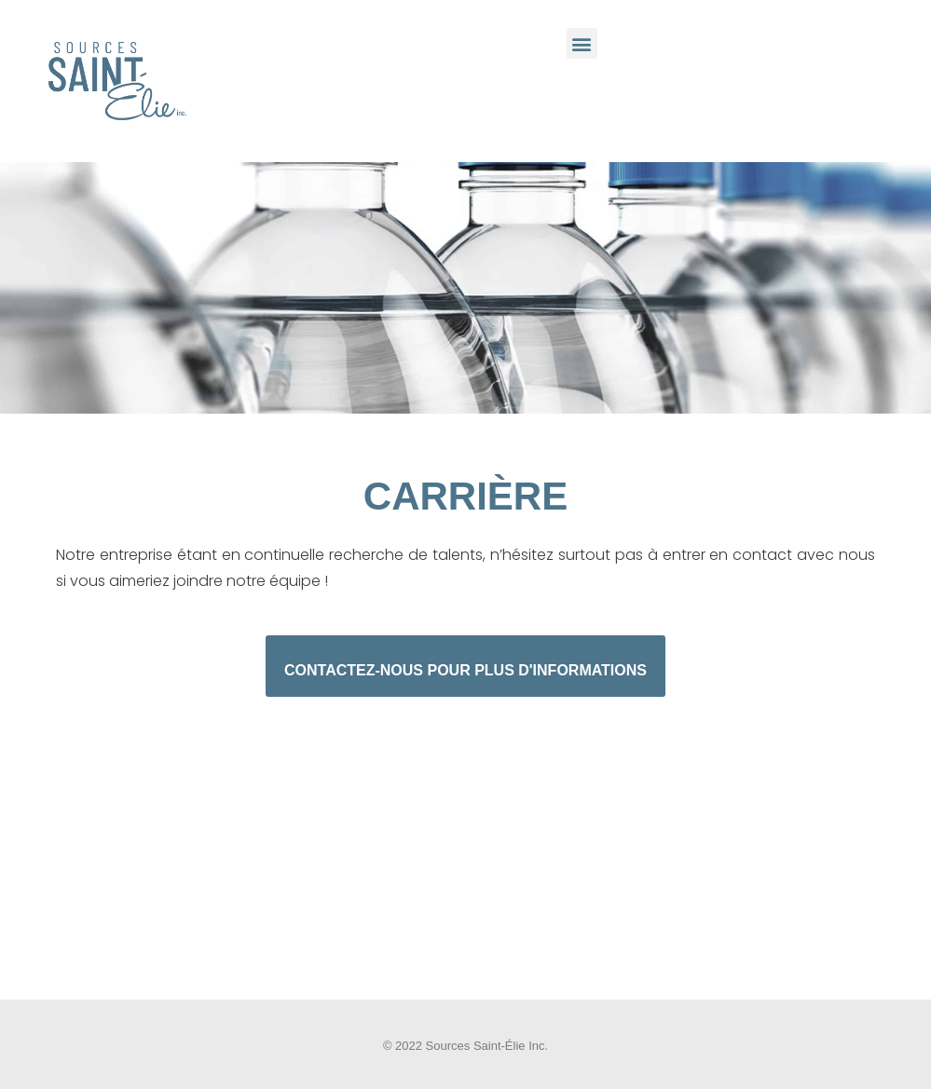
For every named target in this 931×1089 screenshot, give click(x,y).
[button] (582, 43)
